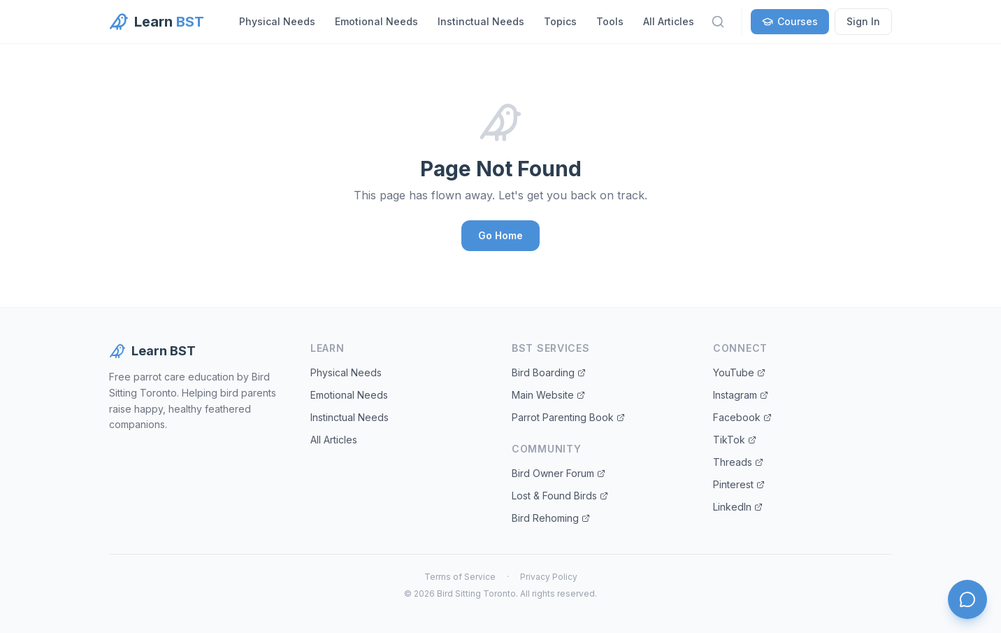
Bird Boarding (549, 372)
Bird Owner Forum (558, 473)
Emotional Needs (376, 21)
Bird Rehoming (551, 518)
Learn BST (152, 351)
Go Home (500, 235)
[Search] (717, 21)
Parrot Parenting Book (568, 417)
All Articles (668, 21)
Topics (560, 21)
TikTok (734, 440)
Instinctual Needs (481, 21)
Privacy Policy (548, 576)
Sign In (863, 21)
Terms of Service (460, 576)
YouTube (739, 372)
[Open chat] (967, 599)
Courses (790, 21)
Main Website (548, 395)
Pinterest (739, 484)
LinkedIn (738, 507)
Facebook (742, 417)
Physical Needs (277, 21)
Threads (738, 462)
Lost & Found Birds (560, 496)
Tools (610, 21)
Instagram (740, 395)
